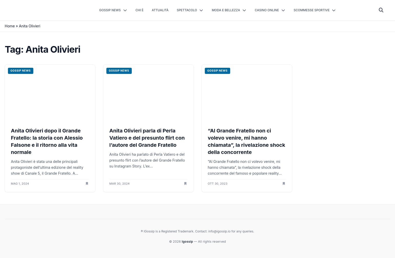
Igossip (188, 241)
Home (10, 26)
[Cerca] (381, 10)
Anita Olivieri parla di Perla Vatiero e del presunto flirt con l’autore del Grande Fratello (147, 138)
